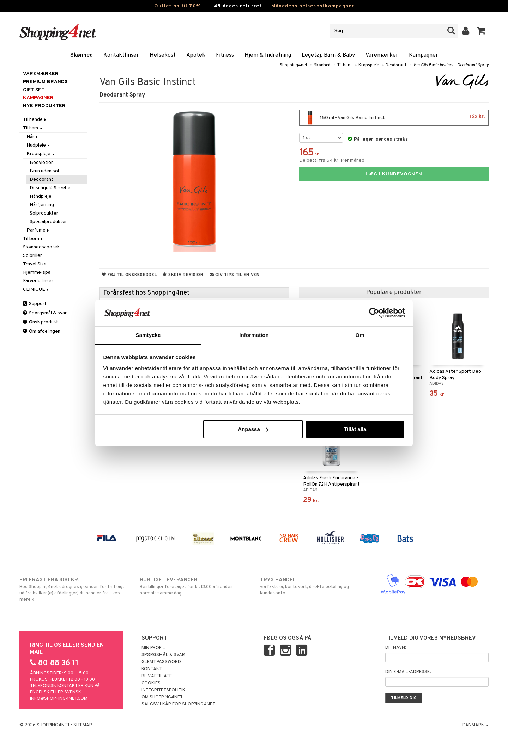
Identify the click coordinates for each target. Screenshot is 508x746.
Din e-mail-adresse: (408, 672)
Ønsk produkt (40, 322)
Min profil (153, 648)
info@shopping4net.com (58, 699)
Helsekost (163, 55)
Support (35, 304)
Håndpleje (41, 196)
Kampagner (423, 55)
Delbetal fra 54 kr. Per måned (331, 161)
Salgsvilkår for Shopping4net (178, 704)
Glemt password (161, 662)
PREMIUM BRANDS (45, 82)
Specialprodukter (48, 222)
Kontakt (151, 669)
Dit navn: (395, 648)
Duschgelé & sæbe (50, 188)
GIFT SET (33, 90)
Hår (32, 137)
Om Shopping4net (162, 697)
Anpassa (253, 429)
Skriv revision (183, 275)
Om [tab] (359, 335)
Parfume (38, 230)
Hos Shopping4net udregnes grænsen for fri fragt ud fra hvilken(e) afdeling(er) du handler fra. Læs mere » (73, 590)
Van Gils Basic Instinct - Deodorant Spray (451, 65)
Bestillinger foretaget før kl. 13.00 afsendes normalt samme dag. (194, 586)
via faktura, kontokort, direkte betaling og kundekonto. (314, 586)
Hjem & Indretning (267, 55)
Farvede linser (38, 281)
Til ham (344, 65)
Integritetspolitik (163, 690)
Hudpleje (38, 145)
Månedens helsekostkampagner (312, 6)
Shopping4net (293, 65)
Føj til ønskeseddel (129, 275)
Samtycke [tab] (148, 335)
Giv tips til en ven (235, 275)
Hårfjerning (42, 205)
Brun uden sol (44, 171)
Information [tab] (254, 335)
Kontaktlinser (121, 55)
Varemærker (381, 55)
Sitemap (82, 725)
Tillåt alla (355, 429)
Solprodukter (44, 213)
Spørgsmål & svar (45, 313)
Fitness (225, 55)
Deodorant (396, 65)
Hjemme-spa (36, 273)
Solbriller (32, 256)
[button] (481, 31)
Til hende (35, 120)
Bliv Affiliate (156, 676)
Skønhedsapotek (41, 247)
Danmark (475, 725)
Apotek (195, 55)
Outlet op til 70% (177, 6)
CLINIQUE (36, 289)
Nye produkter (44, 106)
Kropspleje (368, 65)
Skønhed (81, 55)
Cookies (151, 683)
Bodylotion (42, 163)
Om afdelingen (41, 331)
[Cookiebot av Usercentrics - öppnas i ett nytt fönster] (374, 313)
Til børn (33, 239)
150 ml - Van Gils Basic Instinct (394, 118)
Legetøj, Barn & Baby (328, 55)
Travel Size (35, 264)
